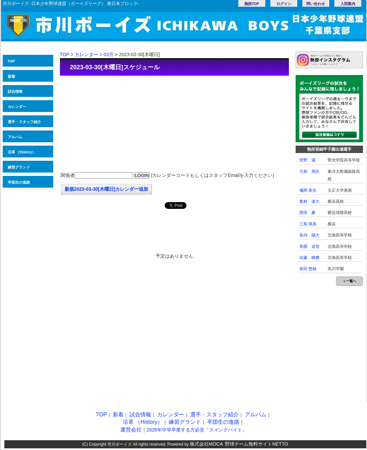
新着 (11, 76)
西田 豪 (307, 212)
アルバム (15, 137)
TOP (11, 61)
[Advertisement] (174, 124)
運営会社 (131, 430)
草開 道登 (309, 246)
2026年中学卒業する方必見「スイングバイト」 (196, 430)
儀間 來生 (307, 190)
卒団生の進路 (19, 182)
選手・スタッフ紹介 (24, 122)
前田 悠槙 (307, 268)
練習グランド (19, 167)
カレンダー (17, 107)
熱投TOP (251, 4)
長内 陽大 (309, 235)
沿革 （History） (22, 152)
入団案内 (347, 4)
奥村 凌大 (309, 201)
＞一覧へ (349, 281)
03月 (109, 54)
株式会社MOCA (206, 444)
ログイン (283, 4)
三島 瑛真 (307, 224)
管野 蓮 (307, 160)
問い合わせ (315, 4)
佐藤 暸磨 (309, 257)
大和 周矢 (309, 171)
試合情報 (15, 91)
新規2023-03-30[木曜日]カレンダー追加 (106, 189)
